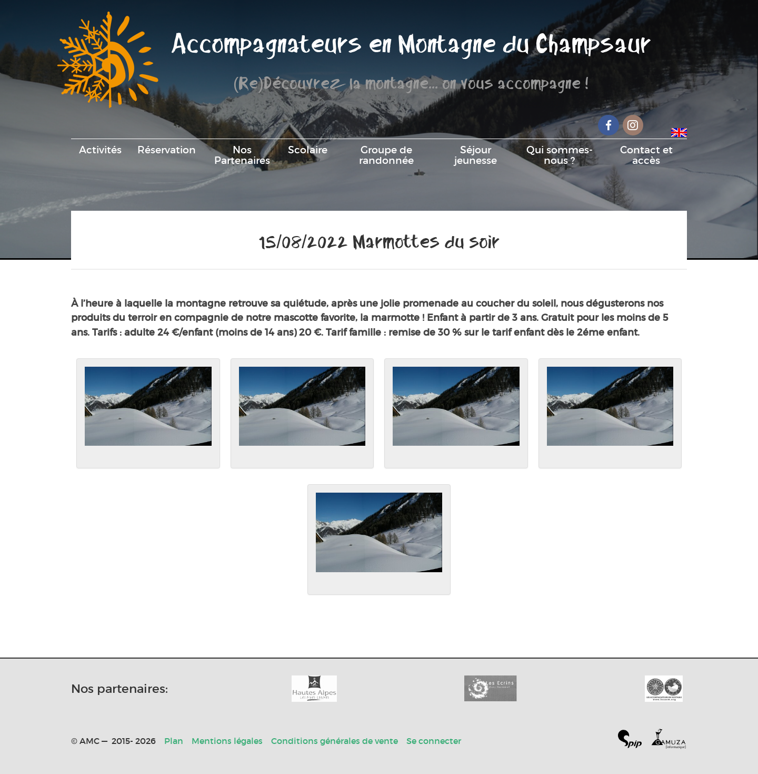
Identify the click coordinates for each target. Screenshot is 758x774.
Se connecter (433, 741)
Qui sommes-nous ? (559, 154)
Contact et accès (646, 154)
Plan (173, 741)
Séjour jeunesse (475, 154)
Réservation (166, 149)
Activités (100, 149)
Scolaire (307, 149)
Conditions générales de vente (334, 741)
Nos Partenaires (242, 154)
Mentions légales (227, 741)
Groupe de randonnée (386, 154)
